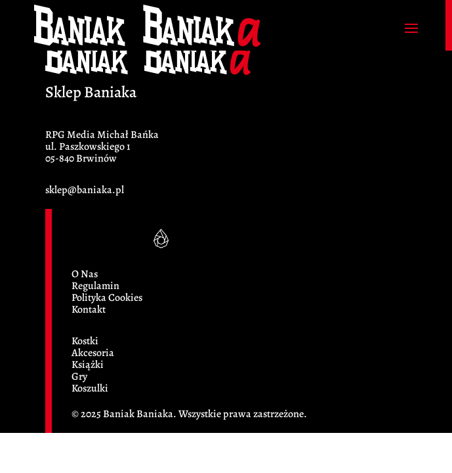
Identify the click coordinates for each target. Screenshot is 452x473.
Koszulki (90, 388)
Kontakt (89, 309)
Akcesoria (93, 353)
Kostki (85, 341)
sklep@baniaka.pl (84, 190)
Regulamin (95, 286)
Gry (79, 376)
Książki (88, 364)
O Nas (85, 274)
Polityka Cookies (107, 297)
